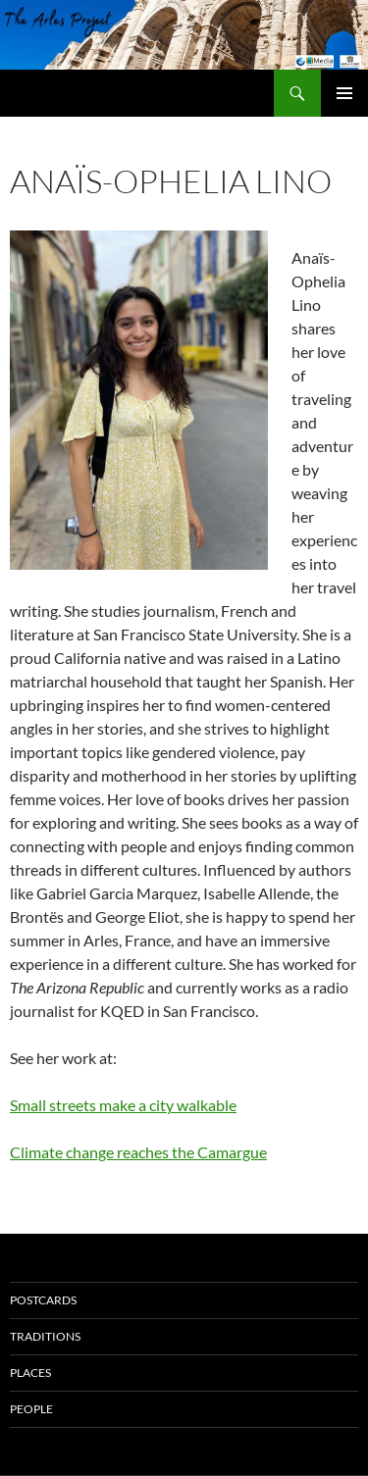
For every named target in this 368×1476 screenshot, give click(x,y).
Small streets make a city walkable (123, 1104)
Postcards (43, 1300)
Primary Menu (344, 93)
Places (30, 1372)
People (31, 1408)
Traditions (45, 1336)
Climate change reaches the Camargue (138, 1152)
